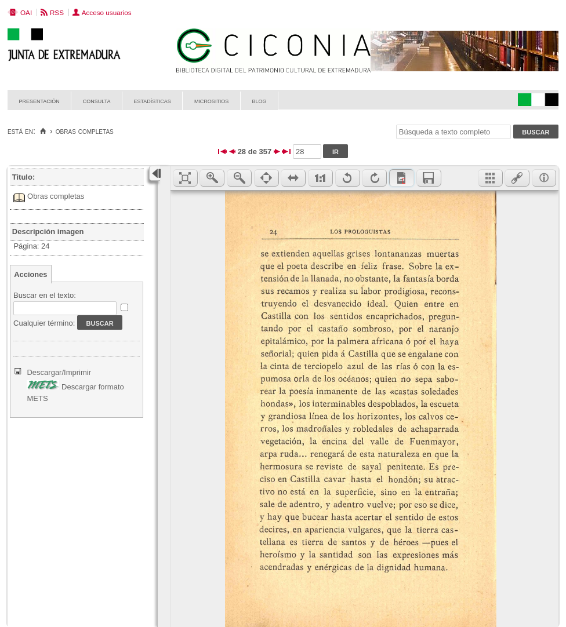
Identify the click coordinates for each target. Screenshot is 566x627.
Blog (259, 100)
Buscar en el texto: (44, 295)
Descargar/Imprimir (59, 372)
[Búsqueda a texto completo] (453, 132)
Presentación (39, 100)
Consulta (97, 100)
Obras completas (55, 196)
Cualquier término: (44, 323)
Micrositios (211, 100)
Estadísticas (152, 100)
